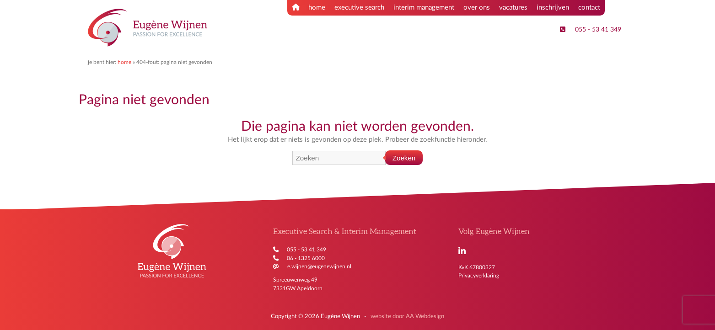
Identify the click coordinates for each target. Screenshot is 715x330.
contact (589, 7)
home (308, 7)
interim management (423, 7)
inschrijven (553, 7)
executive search (359, 7)
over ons (476, 7)
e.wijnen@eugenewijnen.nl (319, 266)
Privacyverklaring (478, 275)
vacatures (513, 7)
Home (124, 62)
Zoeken (404, 158)
